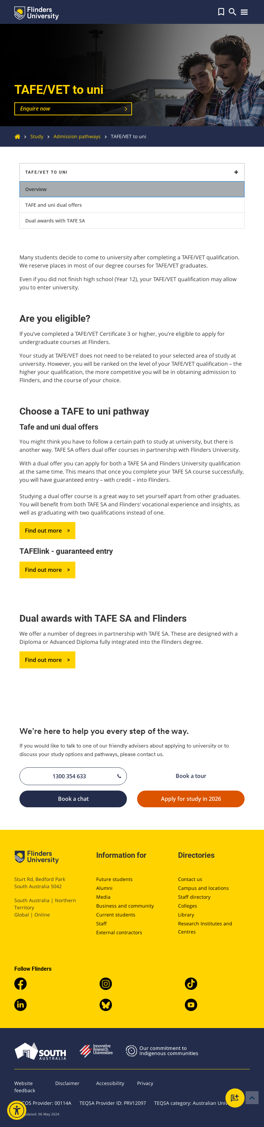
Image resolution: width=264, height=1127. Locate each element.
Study (31, 136)
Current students (115, 914)
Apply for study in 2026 (200, 799)
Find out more (47, 530)
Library (186, 914)
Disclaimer (67, 1083)
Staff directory (194, 897)
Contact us (190, 879)
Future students (114, 879)
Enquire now (35, 108)
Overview (35, 189)
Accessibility (110, 1083)
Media (103, 897)
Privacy (145, 1083)
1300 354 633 (87, 776)
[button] (221, 12)
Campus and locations (203, 888)
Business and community (125, 905)
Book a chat (90, 799)
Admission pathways (72, 136)
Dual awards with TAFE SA (55, 220)
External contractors (119, 932)
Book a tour (207, 775)
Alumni (104, 888)
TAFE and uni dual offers (53, 205)
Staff (101, 923)
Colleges (187, 905)
